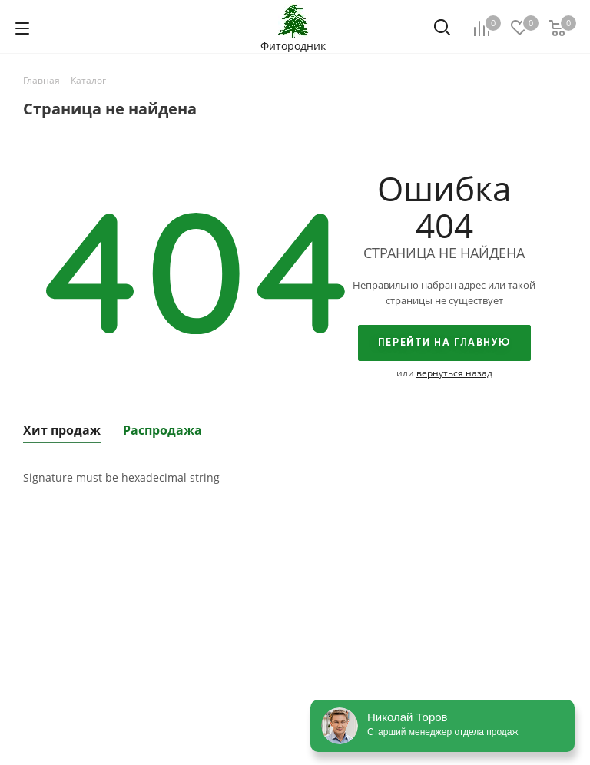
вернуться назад (454, 372)
